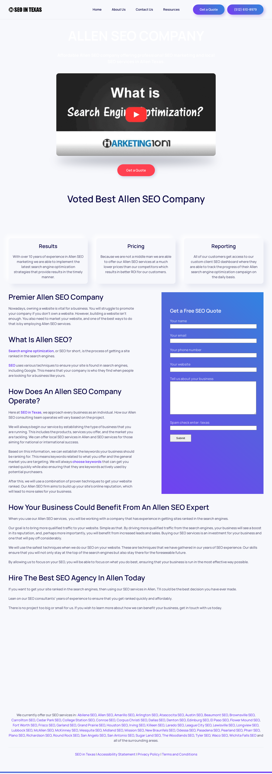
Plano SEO (17, 735)
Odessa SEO (186, 730)
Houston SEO (117, 725)
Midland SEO (113, 730)
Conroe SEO (105, 720)
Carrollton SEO (23, 720)
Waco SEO (220, 735)
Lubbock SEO (21, 730)
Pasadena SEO (208, 730)
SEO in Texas (85, 754)
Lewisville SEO (224, 725)
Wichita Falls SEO (242, 735)
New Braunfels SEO (160, 730)
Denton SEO (176, 720)
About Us (119, 9)
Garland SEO (66, 725)
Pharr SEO (252, 730)
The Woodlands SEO (178, 735)
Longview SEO (247, 725)
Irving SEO (137, 725)
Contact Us (144, 9)
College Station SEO (78, 720)
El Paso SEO (219, 720)
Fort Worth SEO (25, 725)
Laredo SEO (175, 725)
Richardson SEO (39, 735)
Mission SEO (134, 730)
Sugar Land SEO (148, 735)
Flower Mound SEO (245, 720)
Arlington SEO (147, 715)
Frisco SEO (46, 725)
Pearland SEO (231, 730)
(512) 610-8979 (245, 9)
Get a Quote (209, 9)
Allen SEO (105, 715)
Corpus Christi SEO (132, 720)
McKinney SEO (66, 730)
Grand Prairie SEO (91, 725)
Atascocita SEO (171, 715)
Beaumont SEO (216, 715)
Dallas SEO (157, 720)
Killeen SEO (155, 725)
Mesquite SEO (90, 730)
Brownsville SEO (242, 715)
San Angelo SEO (93, 735)
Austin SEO (194, 715)
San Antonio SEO (120, 735)
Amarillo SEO (124, 715)
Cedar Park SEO (49, 720)
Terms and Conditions (179, 754)
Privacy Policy (149, 754)
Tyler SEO (203, 735)
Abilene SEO (87, 715)
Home (97, 9)
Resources (171, 9)
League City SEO (198, 725)
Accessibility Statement (116, 754)
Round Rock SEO (66, 735)
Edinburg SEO (198, 720)
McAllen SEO (44, 730)
